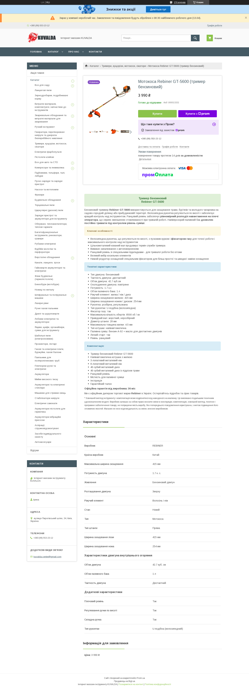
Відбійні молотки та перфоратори (45, 250)
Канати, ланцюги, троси (47, 262)
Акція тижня (37, 72)
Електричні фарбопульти (48, 152)
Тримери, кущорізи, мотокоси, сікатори (124, 66)
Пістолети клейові (44, 157)
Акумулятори (42, 374)
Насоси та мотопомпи (46, 189)
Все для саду (42, 85)
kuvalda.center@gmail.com (47, 556)
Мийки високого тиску (46, 379)
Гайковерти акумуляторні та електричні (50, 269)
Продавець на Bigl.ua (124, 681)
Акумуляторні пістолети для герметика (50, 410)
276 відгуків (180, 2)
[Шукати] (195, 38)
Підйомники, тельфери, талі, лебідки (50, 174)
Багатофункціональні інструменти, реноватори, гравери (48, 235)
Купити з (197, 113)
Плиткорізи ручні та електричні (45, 367)
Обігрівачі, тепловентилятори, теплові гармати (51, 225)
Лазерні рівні (41, 303)
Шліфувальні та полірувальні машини (50, 296)
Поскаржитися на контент (130, 684)
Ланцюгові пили (43, 90)
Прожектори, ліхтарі (46, 344)
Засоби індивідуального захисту (48, 435)
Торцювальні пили (44, 205)
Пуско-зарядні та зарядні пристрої (48, 182)
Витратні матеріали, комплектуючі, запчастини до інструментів (50, 107)
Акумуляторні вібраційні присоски (48, 418)
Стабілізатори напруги (47, 398)
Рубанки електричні (45, 243)
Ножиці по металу (44, 289)
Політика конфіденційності (158, 684)
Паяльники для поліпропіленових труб (47, 359)
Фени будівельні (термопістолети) (44, 277)
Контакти (95, 51)
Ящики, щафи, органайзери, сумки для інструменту (50, 329)
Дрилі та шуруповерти (47, 313)
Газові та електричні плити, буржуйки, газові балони (49, 350)
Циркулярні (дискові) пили (49, 210)
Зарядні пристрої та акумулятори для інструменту (51, 217)
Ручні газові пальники (46, 308)
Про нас (73, 51)
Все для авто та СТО (46, 162)
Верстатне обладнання (47, 257)
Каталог (53, 51)
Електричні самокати (46, 403)
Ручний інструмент (45, 127)
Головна (36, 51)
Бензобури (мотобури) (47, 284)
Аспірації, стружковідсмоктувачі (47, 427)
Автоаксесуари (43, 442)
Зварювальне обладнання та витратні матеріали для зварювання (50, 118)
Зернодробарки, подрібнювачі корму (51, 97)
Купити (157, 113)
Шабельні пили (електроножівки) (44, 337)
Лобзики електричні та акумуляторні (47, 320)
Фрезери (39, 194)
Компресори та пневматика (49, 167)
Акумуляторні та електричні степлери (50, 386)
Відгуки (34, 450)
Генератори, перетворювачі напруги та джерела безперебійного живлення (49, 135)
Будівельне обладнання (48, 200)
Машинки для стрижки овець (50, 393)
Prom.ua (141, 678)
